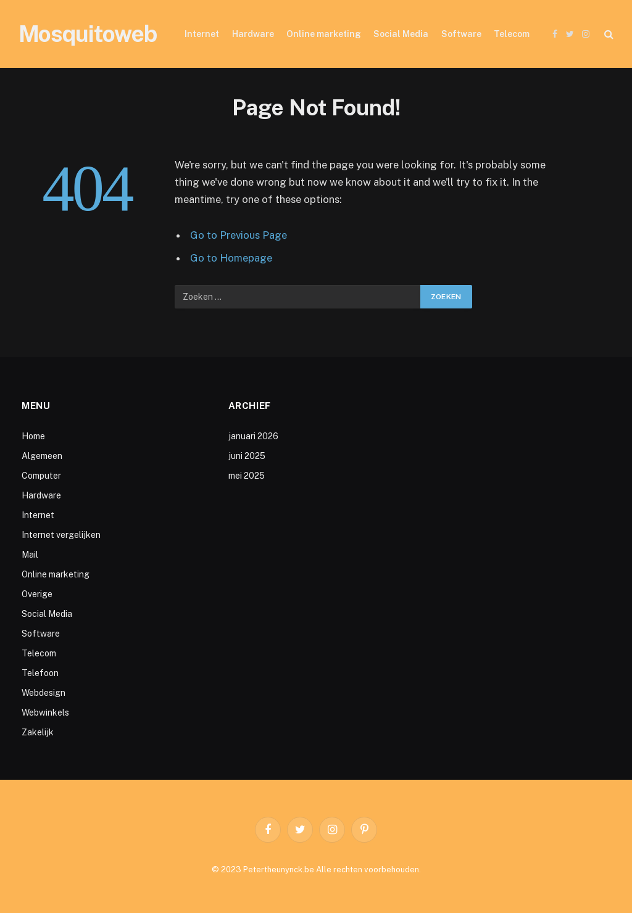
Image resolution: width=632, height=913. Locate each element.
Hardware (253, 34)
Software (461, 34)
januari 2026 (253, 436)
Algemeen (42, 456)
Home (33, 436)
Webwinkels (45, 712)
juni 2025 (246, 456)
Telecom (512, 34)
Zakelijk (38, 732)
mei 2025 (246, 476)
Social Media (400, 34)
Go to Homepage (231, 258)
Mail (30, 555)
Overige (37, 594)
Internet (202, 34)
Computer (41, 476)
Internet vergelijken (61, 535)
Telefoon (40, 673)
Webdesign (43, 693)
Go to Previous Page (238, 235)
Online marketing (323, 34)
